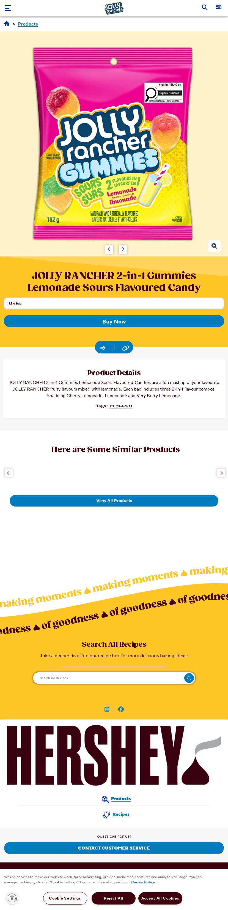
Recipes (121, 814)
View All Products (114, 501)
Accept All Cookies (160, 898)
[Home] (6, 24)
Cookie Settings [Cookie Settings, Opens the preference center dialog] (65, 898)
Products (121, 798)
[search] (189, 678)
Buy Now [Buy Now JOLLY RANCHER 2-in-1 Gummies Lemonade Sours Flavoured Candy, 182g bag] (114, 321)
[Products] (28, 24)
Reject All (113, 898)
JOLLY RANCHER (120, 406)
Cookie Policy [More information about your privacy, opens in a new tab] (143, 882)
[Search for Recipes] (114, 678)
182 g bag (115, 305)
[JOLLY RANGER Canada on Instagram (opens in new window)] (107, 710)
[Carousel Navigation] (102, 246)
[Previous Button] (9, 473)
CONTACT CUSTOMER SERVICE (114, 848)
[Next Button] (221, 473)
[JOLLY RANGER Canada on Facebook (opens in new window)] (121, 710)
